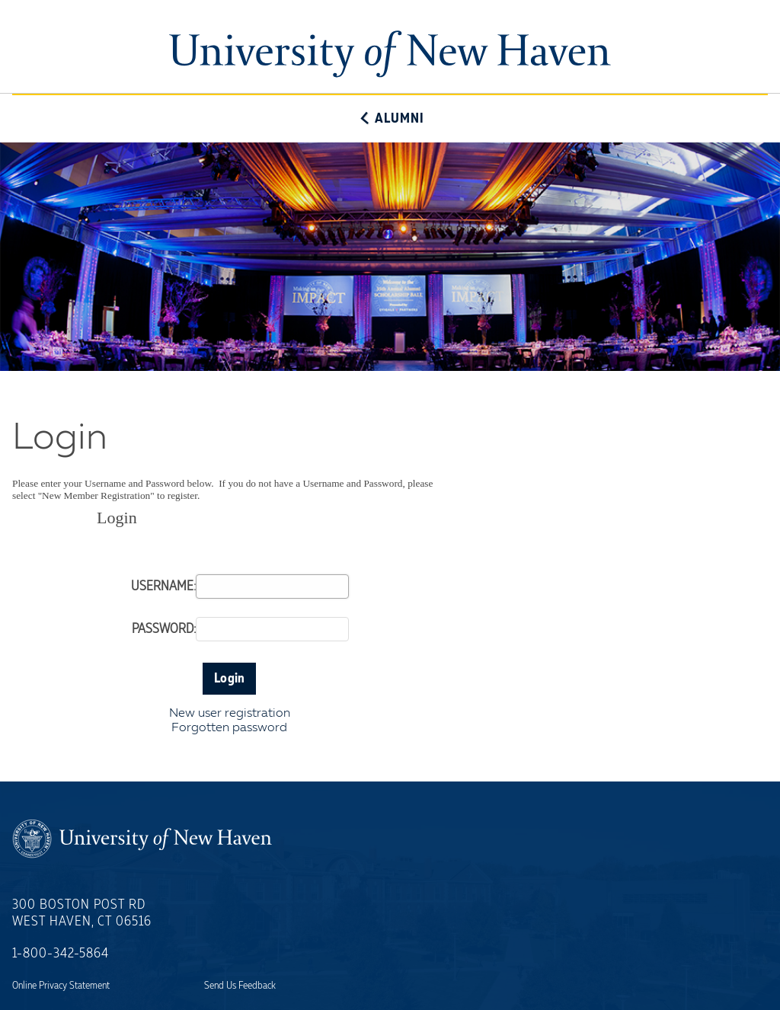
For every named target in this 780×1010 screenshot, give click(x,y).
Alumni (390, 119)
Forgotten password (229, 728)
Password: (164, 629)
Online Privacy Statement (61, 985)
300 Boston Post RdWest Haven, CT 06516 (82, 913)
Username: (163, 586)
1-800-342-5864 (60, 953)
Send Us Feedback (240, 985)
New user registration (229, 714)
